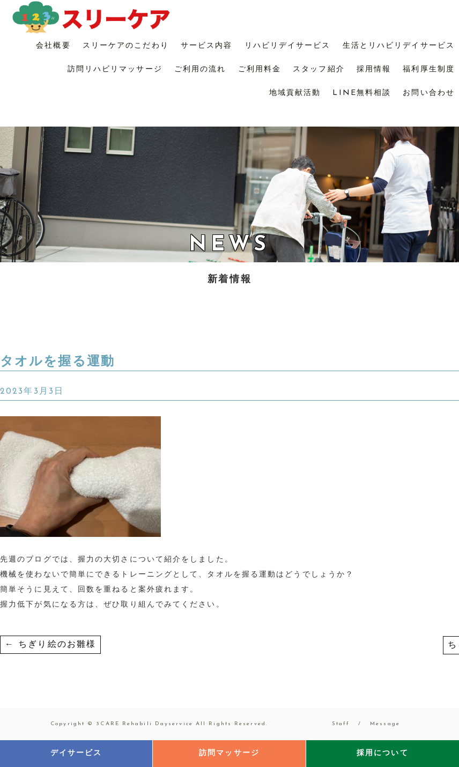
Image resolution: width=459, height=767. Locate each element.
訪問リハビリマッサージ (115, 69)
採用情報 (374, 69)
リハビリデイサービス (288, 46)
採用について (383, 753)
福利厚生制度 (429, 69)
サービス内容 (207, 46)
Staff (341, 724)
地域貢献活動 (295, 93)
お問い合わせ (429, 93)
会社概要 (53, 46)
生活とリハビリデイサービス (399, 46)
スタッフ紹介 (319, 69)
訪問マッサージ (229, 753)
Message (385, 724)
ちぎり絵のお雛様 (50, 644)
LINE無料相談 (361, 93)
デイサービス (76, 753)
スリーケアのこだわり (126, 46)
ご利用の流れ (200, 69)
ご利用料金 (260, 69)
